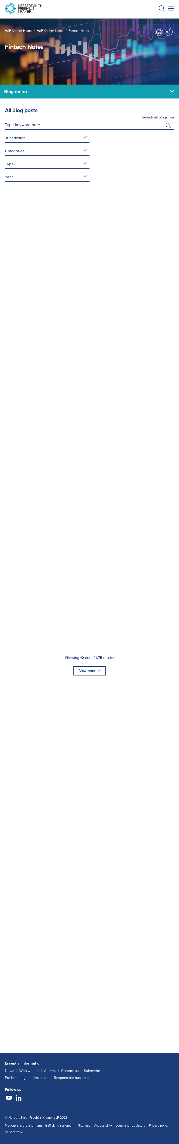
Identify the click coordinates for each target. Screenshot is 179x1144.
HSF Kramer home (18, 30)
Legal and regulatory (130, 1125)
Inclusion (41, 1077)
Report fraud (14, 1132)
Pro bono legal (16, 1077)
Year (9, 177)
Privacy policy (159, 1125)
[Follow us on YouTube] (9, 1098)
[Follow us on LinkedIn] (18, 1098)
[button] (162, 9)
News (9, 1070)
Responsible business (71, 1077)
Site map (84, 1125)
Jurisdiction (15, 138)
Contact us (70, 1070)
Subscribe (92, 1070)
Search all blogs (155, 117)
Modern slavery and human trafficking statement (39, 1125)
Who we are (29, 1070)
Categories (14, 151)
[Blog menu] (89, 91)
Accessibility (103, 1125)
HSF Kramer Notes (50, 30)
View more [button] (87, 670)
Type (9, 164)
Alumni (50, 1070)
